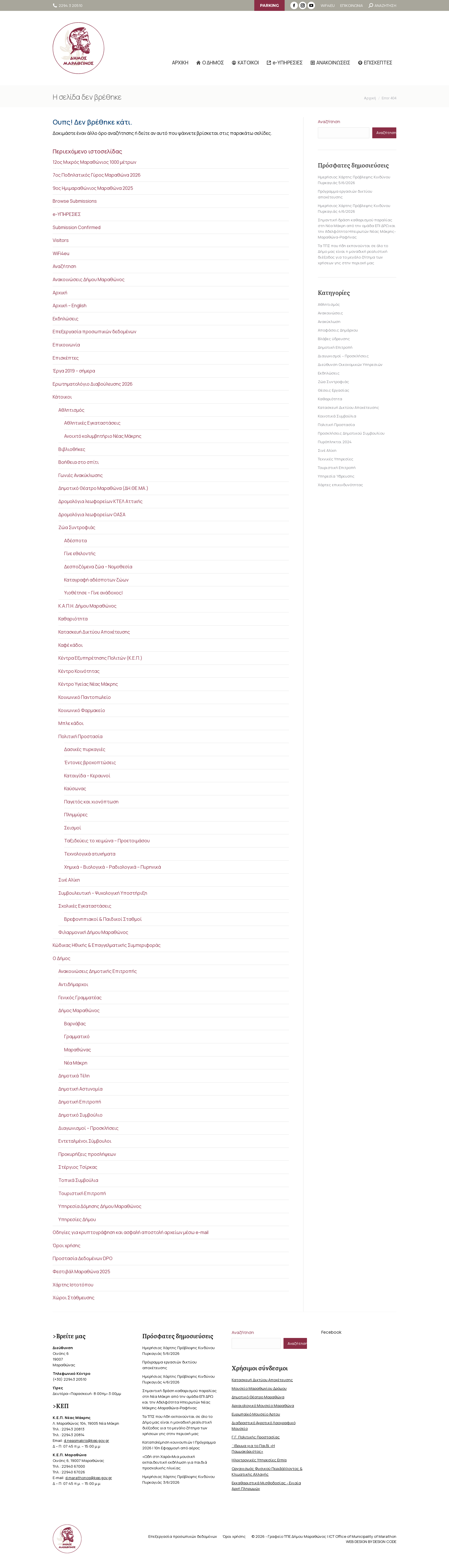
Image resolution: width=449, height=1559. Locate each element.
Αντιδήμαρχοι (73, 984)
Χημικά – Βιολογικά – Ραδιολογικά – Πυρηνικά (112, 867)
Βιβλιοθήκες (71, 449)
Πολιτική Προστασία (80, 736)
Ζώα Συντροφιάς (76, 527)
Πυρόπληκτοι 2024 (335, 441)
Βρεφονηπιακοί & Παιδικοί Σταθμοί (103, 919)
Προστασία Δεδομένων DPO (83, 1258)
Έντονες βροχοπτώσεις (90, 762)
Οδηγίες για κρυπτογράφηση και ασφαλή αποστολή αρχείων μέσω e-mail (130, 1232)
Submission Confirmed (77, 227)
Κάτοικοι (62, 397)
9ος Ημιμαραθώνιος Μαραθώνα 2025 (93, 188)
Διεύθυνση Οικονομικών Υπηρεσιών (350, 364)
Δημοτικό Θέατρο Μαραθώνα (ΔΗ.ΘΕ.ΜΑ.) (103, 488)
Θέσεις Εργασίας (333, 390)
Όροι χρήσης (66, 1245)
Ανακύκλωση (329, 321)
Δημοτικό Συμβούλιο (80, 1115)
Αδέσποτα (75, 540)
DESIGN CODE (384, 1541)
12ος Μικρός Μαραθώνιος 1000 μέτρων (94, 162)
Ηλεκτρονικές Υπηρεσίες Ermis (259, 1460)
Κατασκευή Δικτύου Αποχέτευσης (94, 632)
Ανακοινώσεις (330, 313)
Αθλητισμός (71, 410)
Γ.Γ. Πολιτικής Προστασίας (256, 1437)
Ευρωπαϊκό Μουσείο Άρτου (256, 1414)
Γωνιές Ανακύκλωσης (80, 475)
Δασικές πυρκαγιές (84, 749)
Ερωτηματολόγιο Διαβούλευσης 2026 (93, 384)
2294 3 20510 (67, 5)
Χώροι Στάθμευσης (73, 1297)
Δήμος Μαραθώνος (79, 1010)
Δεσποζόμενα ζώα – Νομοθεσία (98, 566)
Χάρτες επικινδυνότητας (340, 484)
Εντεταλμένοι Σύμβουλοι (84, 1141)
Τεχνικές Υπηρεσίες (335, 459)
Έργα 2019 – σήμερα (74, 371)
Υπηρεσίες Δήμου (77, 1219)
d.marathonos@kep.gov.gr (88, 1477)
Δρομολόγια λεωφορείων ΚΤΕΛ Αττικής (100, 501)
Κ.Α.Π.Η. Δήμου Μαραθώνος (87, 606)
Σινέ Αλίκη (69, 880)
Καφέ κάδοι (70, 645)
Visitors (61, 240)
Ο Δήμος (61, 958)
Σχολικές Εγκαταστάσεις (84, 906)
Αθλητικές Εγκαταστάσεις (92, 423)
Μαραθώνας (77, 1049)
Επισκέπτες (66, 358)
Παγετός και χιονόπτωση (91, 802)
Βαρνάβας (75, 1023)
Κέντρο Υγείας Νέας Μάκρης (88, 684)
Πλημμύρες (76, 814)
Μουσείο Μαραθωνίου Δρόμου (259, 1388)
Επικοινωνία (66, 345)
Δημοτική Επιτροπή (79, 1102)
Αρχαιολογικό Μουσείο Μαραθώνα (263, 1405)
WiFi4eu (61, 253)
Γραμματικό (77, 1036)
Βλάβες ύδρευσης (334, 338)
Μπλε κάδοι (71, 723)
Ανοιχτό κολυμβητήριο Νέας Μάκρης (102, 436)
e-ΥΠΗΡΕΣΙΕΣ (67, 214)
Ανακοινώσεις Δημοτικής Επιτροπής (97, 971)
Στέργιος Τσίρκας (77, 1167)
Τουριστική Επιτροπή (82, 1193)
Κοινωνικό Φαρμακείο (81, 710)
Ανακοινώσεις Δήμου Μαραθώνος (89, 279)
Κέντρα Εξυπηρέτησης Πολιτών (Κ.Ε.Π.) (100, 658)
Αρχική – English (69, 305)
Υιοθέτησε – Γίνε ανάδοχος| (93, 593)
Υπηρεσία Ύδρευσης (336, 476)
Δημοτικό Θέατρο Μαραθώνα (258, 1397)
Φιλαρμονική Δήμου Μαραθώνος (93, 932)
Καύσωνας (75, 788)
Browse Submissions (75, 201)
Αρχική (60, 292)
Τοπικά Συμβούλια (78, 1180)
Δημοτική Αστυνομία (80, 1089)
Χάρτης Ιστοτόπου (73, 1285)
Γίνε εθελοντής (80, 553)
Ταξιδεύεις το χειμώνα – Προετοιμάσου (107, 840)
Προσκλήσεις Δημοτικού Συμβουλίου (351, 433)
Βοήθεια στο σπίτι (78, 462)
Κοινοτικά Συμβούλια (337, 416)
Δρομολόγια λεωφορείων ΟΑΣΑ (91, 514)
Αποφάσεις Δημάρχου (338, 330)
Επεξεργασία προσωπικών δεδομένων (94, 331)
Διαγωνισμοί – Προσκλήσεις (88, 1128)
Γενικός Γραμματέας (80, 997)
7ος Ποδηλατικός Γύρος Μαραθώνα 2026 (97, 175)
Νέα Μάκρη (75, 1063)
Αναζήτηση (64, 266)
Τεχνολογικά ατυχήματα (89, 854)
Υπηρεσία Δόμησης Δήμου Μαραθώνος (99, 1206)
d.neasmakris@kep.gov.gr (86, 1440)
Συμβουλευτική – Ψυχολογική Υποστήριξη (102, 893)
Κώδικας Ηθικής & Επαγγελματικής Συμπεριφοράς (107, 945)
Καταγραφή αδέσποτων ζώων (96, 580)
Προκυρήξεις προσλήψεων (87, 1154)
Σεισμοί (72, 828)
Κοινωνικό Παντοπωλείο (84, 697)
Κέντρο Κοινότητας (79, 671)
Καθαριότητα (73, 619)
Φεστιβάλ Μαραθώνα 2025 (81, 1271)
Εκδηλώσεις (65, 319)
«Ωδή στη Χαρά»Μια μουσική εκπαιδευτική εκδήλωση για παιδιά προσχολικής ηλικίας (174, 1462)
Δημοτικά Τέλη (74, 1076)
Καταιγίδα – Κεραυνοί (87, 775)
